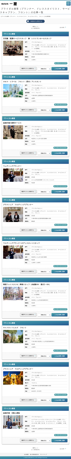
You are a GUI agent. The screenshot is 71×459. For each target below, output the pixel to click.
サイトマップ (43, 454)
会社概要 (26, 454)
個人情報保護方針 (34, 454)
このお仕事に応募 (59, 68)
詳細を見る (43, 68)
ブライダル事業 (9, 34)
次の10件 (62, 27)
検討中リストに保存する (28, 68)
